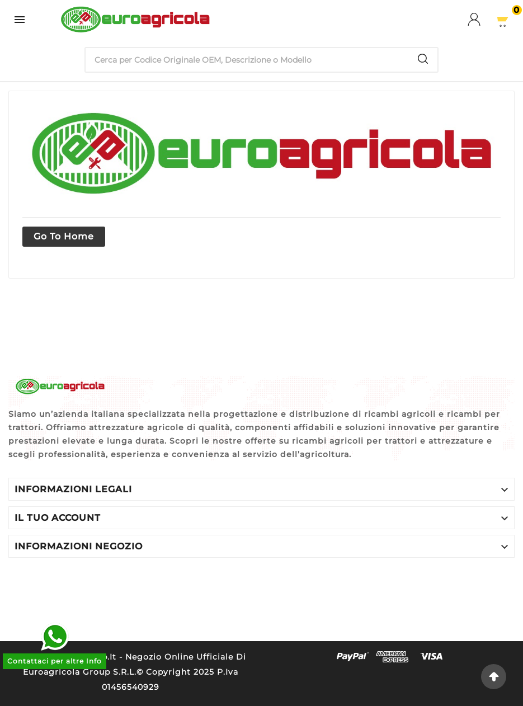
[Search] (422, 59)
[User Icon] (481, 19)
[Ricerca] (247, 60)
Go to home (64, 236)
